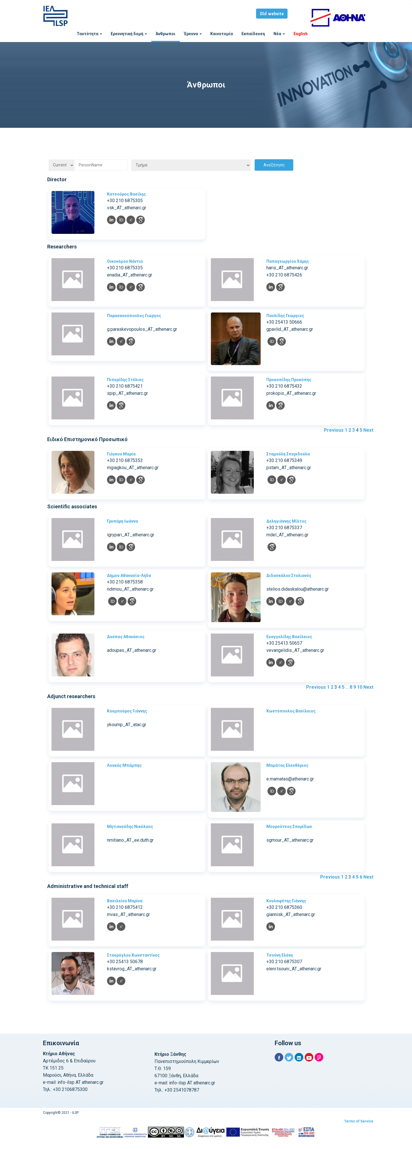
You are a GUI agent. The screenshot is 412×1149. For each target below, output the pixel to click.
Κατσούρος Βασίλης (126, 194)
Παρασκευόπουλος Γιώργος (134, 315)
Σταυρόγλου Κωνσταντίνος (133, 955)
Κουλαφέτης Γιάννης (286, 901)
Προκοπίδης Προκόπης (288, 379)
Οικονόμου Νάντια (125, 261)
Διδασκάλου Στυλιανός (288, 575)
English (301, 33)
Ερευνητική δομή (129, 33)
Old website (272, 14)
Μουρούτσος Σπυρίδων (289, 826)
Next (368, 430)
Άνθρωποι (165, 33)
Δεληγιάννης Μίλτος (286, 521)
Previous (334, 430)
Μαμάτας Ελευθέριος (287, 765)
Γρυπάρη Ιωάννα (122, 521)
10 (359, 687)
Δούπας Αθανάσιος (125, 636)
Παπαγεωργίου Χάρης (287, 261)
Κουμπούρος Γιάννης (127, 711)
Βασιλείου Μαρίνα (124, 901)
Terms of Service (358, 1121)
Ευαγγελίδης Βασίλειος (289, 636)
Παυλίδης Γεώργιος (285, 315)
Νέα (279, 33)
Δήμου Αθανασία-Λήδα (129, 575)
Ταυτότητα (89, 33)
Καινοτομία (221, 33)
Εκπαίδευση (253, 33)
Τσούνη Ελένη (279, 955)
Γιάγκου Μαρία (121, 454)
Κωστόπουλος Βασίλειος (291, 711)
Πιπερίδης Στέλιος (125, 379)
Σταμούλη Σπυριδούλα (288, 454)
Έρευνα (193, 33)
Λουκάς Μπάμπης (124, 765)
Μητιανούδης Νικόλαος (130, 826)
